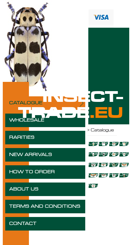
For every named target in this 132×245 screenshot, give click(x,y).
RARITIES (21, 137)
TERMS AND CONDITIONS (44, 206)
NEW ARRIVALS (30, 155)
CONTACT (23, 224)
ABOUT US (23, 189)
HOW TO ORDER (32, 172)
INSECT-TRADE (70, 105)
